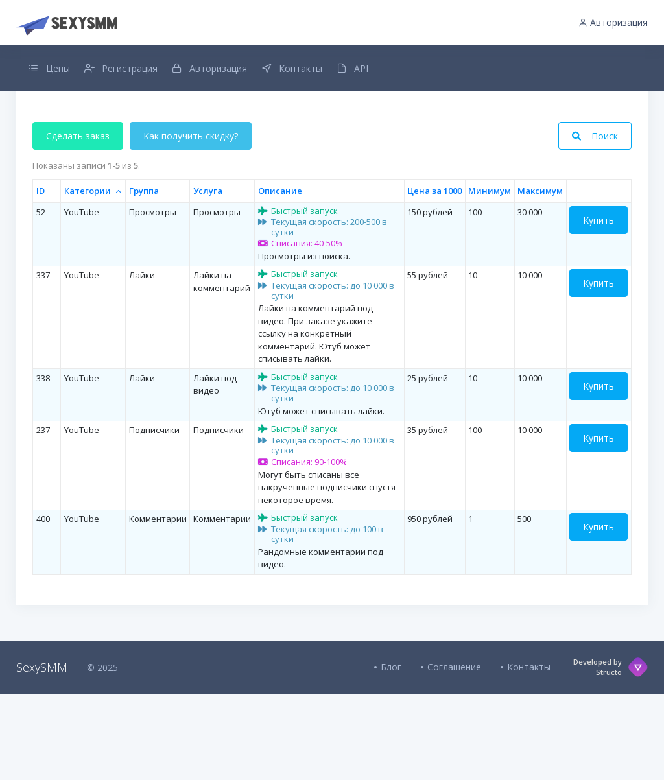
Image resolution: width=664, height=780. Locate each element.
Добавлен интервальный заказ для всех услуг (332, 122)
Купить (598, 306)
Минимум (489, 276)
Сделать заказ (78, 222)
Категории (87, 276)
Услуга (207, 276)
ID (40, 276)
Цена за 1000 (434, 276)
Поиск (595, 222)
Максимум (540, 276)
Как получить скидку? (190, 222)
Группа (144, 276)
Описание (280, 276)
